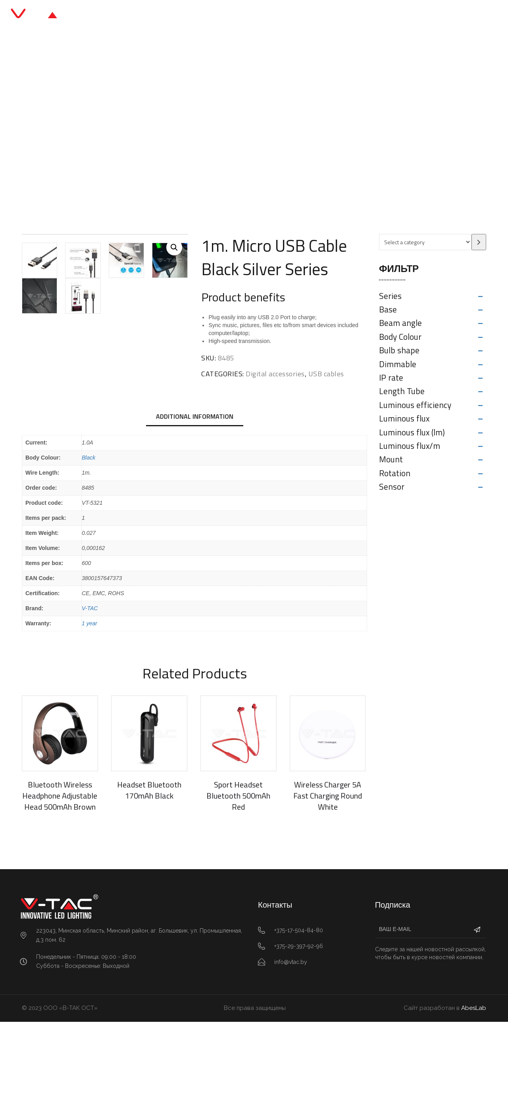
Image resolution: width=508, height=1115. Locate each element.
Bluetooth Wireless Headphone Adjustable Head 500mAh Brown (59, 889)
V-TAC (90, 702)
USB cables (247, 132)
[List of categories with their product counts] (425, 242)
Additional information (194, 509)
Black (88, 551)
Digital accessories (193, 132)
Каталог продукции (220, 15)
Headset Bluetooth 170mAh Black (149, 883)
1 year (89, 717)
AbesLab (473, 1101)
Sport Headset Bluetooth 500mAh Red (238, 889)
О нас (305, 15)
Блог (273, 15)
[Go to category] (478, 242)
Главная (161, 15)
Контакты (344, 15)
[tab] (194, 510)
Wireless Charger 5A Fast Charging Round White (327, 889)
